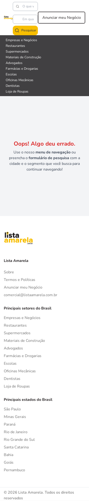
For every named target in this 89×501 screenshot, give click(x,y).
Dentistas (12, 378)
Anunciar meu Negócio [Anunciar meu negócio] (61, 17)
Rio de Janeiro (15, 432)
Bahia (8, 454)
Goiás (8, 462)
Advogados (13, 348)
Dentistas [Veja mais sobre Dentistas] (13, 86)
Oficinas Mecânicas (20, 371)
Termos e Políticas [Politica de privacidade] (19, 279)
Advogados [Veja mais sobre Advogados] (14, 63)
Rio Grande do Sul (19, 439)
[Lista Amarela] (8, 17)
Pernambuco (14, 470)
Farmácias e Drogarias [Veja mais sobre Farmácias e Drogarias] (22, 68)
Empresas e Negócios (22, 317)
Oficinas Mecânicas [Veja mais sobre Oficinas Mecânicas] (19, 80)
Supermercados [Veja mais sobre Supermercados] (17, 51)
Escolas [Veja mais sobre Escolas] (11, 74)
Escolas (10, 363)
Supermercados (17, 333)
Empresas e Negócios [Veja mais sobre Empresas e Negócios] (21, 40)
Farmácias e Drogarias (22, 356)
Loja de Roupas (17, 386)
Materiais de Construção (24, 340)
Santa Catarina (16, 447)
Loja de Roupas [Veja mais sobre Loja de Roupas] (17, 91)
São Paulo (12, 409)
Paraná (9, 424)
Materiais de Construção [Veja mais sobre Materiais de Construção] (23, 57)
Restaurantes (15, 325)
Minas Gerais (15, 416)
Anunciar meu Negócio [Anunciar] (23, 287)
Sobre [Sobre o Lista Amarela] (9, 272)
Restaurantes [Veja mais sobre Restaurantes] (15, 46)
